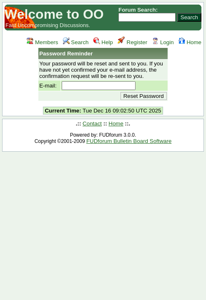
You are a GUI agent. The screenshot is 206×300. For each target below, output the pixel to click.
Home (189, 42)
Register (132, 42)
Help (103, 42)
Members (42, 42)
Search (76, 42)
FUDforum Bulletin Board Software (128, 141)
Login (162, 42)
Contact (92, 123)
